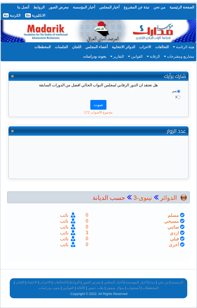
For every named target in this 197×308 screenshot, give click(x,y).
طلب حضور (96, 288)
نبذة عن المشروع (136, 7)
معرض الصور (59, 7)
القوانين (135, 56)
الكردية (12, 15)
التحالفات (162, 47)
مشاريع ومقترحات (179, 56)
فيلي (174, 238)
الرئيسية (177, 282)
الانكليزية (35, 15)
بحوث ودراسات (94, 56)
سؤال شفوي (115, 288)
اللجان (76, 47)
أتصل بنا (23, 7)
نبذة (152, 282)
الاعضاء (32, 282)
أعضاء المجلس (96, 47)
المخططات (42, 47)
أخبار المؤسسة (84, 7)
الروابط (39, 7)
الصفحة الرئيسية (182, 7)
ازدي (174, 232)
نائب (65, 215)
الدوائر (168, 197)
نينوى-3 (142, 197)
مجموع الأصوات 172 (98, 112)
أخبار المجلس (109, 7)
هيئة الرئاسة (183, 47)
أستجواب (133, 288)
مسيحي (171, 221)
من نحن (159, 7)
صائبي (173, 227)
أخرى (174, 244)
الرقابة (153, 56)
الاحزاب (145, 47)
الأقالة (81, 288)
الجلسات (61, 47)
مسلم (173, 215)
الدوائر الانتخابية (123, 47)
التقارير (117, 56)
